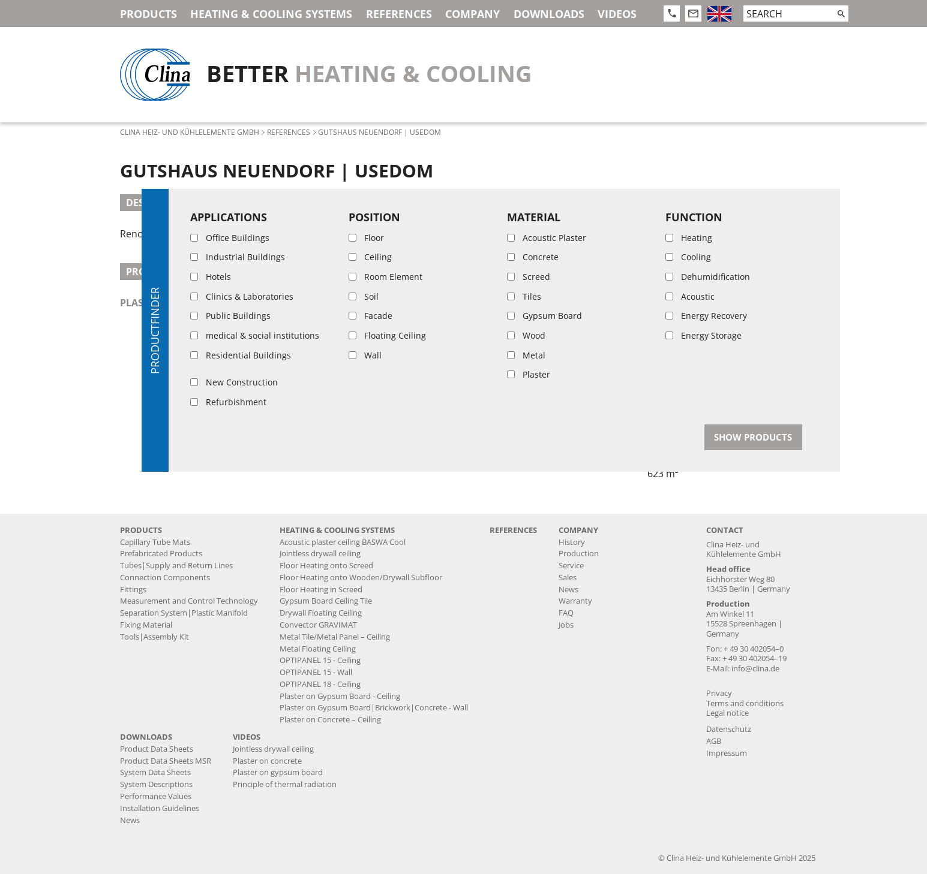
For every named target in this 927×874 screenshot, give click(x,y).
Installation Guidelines (159, 808)
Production (579, 553)
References (399, 14)
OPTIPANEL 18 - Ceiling (320, 684)
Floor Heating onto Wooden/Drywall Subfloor (361, 577)
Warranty (575, 601)
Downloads (549, 14)
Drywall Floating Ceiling (321, 613)
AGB (713, 741)
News (568, 589)
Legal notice (727, 713)
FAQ (566, 613)
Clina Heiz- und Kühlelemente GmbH (189, 132)
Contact (724, 530)
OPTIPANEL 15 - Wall (316, 672)
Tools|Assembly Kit (154, 637)
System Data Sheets (155, 772)
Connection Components (165, 577)
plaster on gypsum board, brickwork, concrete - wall (266, 302)
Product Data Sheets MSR (165, 761)
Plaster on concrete (267, 761)
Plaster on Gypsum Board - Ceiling (340, 696)
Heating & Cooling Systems (271, 14)
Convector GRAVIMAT (318, 625)
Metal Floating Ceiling (318, 649)
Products (148, 14)
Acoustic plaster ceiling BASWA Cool (343, 542)
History (572, 542)
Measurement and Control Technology (189, 601)
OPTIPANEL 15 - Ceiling (320, 660)
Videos (617, 14)
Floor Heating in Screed (321, 589)
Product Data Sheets (156, 749)
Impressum (726, 753)
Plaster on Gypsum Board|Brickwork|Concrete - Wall (374, 708)
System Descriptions (156, 784)
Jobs (566, 625)
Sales (568, 577)
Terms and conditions (745, 703)
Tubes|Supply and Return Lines (176, 565)
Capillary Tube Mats (155, 542)
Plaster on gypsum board (278, 772)
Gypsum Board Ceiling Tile (326, 601)
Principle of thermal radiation (285, 784)
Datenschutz (728, 729)
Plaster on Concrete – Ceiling (330, 720)
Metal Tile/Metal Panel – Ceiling (335, 637)
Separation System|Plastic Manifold (184, 613)
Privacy (719, 693)
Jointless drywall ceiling (320, 553)
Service (571, 565)
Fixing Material (146, 625)
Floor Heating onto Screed (326, 565)
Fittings (133, 589)
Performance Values (155, 796)
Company (472, 14)
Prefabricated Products (161, 553)
